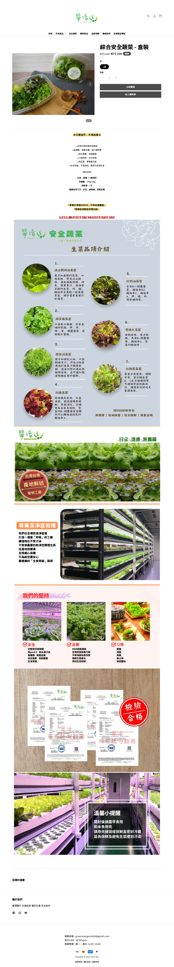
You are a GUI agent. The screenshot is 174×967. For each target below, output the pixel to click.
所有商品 (59, 33)
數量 (102, 72)
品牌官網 (95, 33)
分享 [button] (104, 102)
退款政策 (95, 961)
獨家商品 (84, 33)
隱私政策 (87, 961)
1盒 (104, 66)
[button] (148, 16)
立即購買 (130, 86)
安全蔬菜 (73, 33)
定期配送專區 (120, 33)
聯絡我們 (106, 33)
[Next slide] (90, 84)
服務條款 (78, 961)
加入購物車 (130, 94)
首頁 (50, 33)
